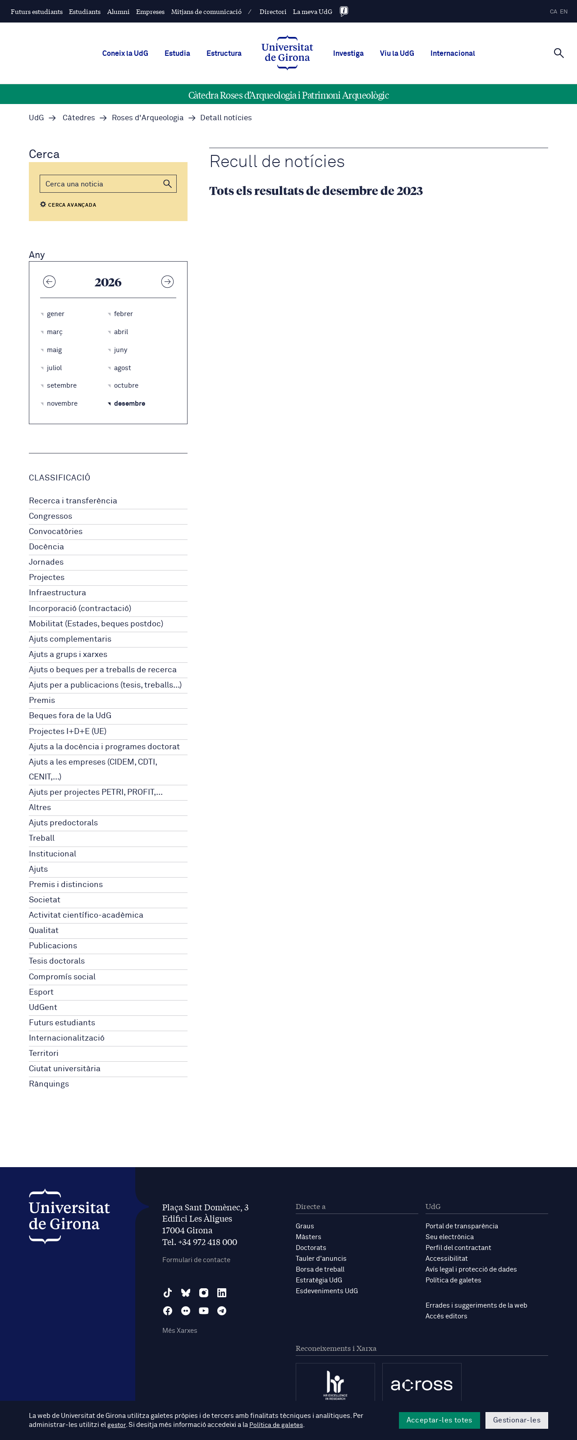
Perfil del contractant (458, 1248)
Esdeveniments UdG (327, 1291)
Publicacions (53, 946)
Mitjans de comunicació (206, 11)
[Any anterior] (49, 281)
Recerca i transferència (73, 501)
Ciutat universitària (65, 1069)
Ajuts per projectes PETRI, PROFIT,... (96, 792)
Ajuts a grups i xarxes (68, 655)
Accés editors (446, 1316)
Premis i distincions (66, 885)
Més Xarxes (179, 1330)
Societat (44, 900)
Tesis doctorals (57, 961)
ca (553, 12)
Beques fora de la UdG (70, 716)
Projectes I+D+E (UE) (67, 732)
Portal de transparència (462, 1226)
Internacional (452, 53)
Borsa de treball (320, 1269)
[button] (168, 184)
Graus (305, 1226)
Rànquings (49, 1084)
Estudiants (85, 11)
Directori (273, 11)
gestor (117, 1425)
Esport (41, 992)
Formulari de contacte (196, 1260)
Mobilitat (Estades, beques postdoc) (96, 624)
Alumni (118, 11)
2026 (108, 281)
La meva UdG (312, 11)
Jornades (46, 562)
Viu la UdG (397, 53)
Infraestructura (57, 593)
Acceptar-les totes (439, 1420)
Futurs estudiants (37, 11)
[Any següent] (167, 281)
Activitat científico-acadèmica (86, 915)
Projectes (46, 578)
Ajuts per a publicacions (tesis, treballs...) (105, 685)
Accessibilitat (447, 1258)
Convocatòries (55, 532)
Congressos (50, 516)
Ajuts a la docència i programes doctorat (104, 747)
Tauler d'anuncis (321, 1258)
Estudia (177, 53)
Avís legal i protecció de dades (471, 1269)
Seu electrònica (450, 1237)
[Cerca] (559, 52)
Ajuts (38, 869)
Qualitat (44, 931)
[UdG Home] (287, 53)
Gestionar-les (516, 1420)
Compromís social (62, 977)
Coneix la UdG (125, 53)
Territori (44, 1054)
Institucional (52, 854)
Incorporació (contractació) (80, 609)
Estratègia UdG (319, 1280)
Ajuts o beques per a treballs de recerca (103, 670)
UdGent (43, 1008)
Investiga (348, 53)
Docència (46, 547)
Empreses (150, 11)
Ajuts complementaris (70, 639)
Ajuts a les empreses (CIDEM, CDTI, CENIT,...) (93, 769)
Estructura (224, 53)
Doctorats (311, 1248)
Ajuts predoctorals (63, 823)
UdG (36, 118)
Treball (42, 838)
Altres (40, 808)
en (564, 12)
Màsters (308, 1237)
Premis (42, 701)
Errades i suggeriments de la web (476, 1305)
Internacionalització (67, 1038)
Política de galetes (453, 1280)
